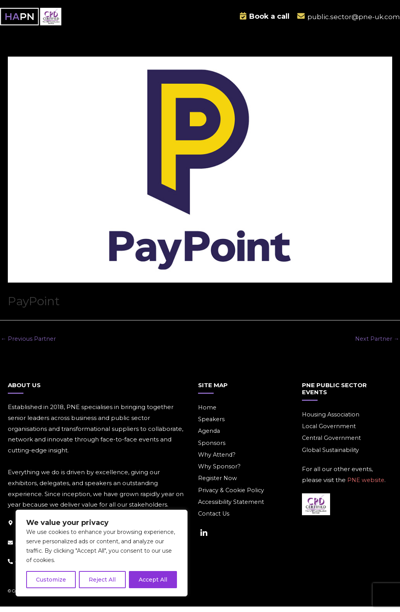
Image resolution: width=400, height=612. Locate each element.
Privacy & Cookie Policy (232, 497)
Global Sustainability (331, 456)
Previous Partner (29, 343)
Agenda (209, 437)
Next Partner (376, 343)
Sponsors (211, 449)
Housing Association (331, 419)
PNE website (366, 486)
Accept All (153, 579)
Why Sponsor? (219, 473)
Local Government (329, 432)
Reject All (102, 579)
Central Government (332, 444)
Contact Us (214, 521)
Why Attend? (217, 461)
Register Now (218, 485)
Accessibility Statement (232, 509)
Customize (51, 579)
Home (207, 412)
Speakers (212, 425)
